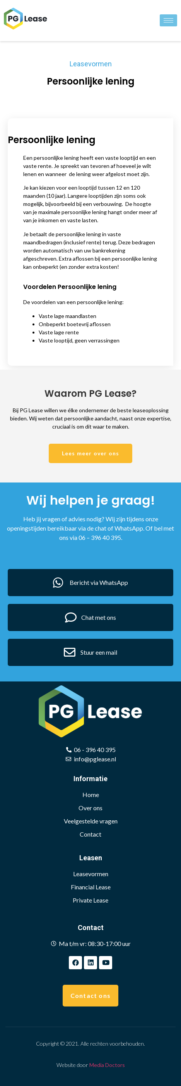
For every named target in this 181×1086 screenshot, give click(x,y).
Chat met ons (98, 617)
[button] (91, 453)
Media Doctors (107, 1065)
